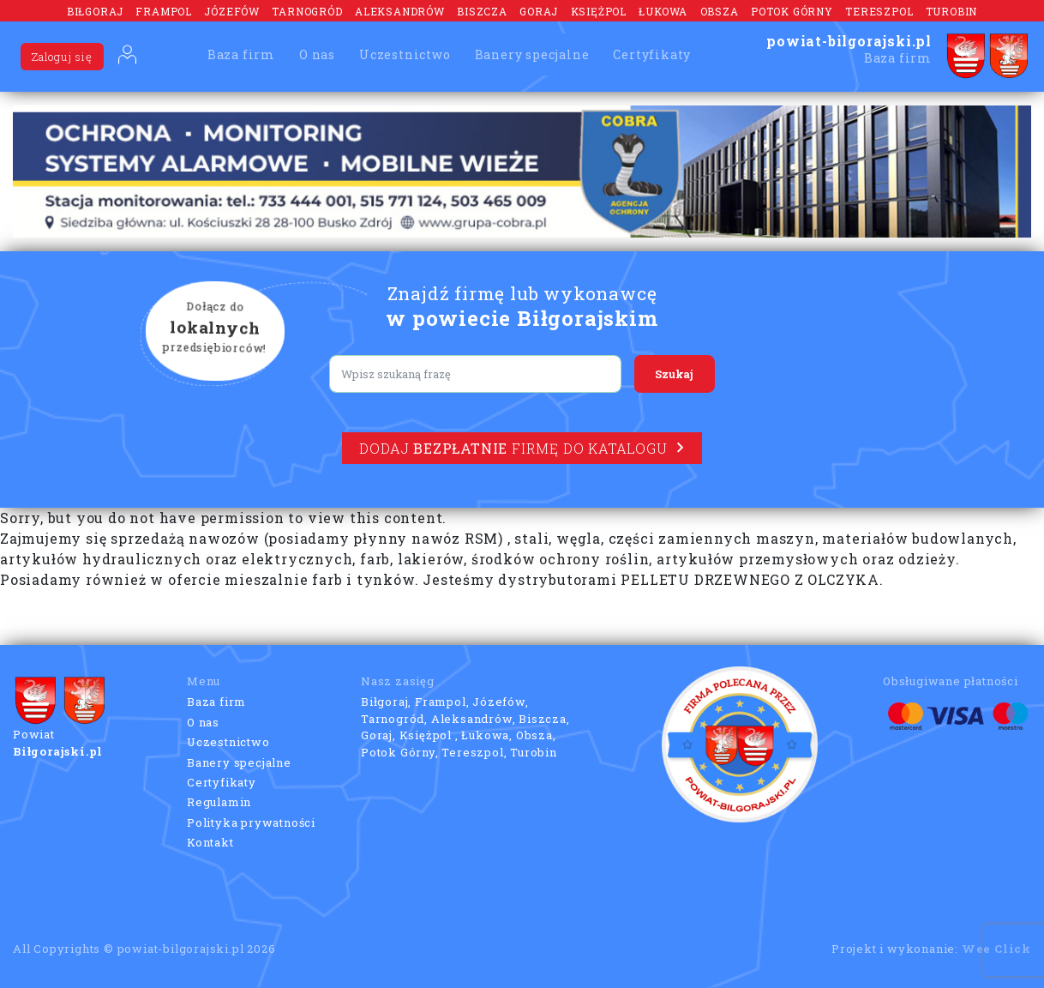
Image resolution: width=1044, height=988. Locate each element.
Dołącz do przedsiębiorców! (215, 328)
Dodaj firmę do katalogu (521, 448)
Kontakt (210, 842)
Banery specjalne (532, 54)
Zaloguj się (62, 56)
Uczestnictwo (405, 54)
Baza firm (241, 54)
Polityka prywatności (251, 822)
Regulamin (219, 802)
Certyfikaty (652, 54)
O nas (317, 54)
